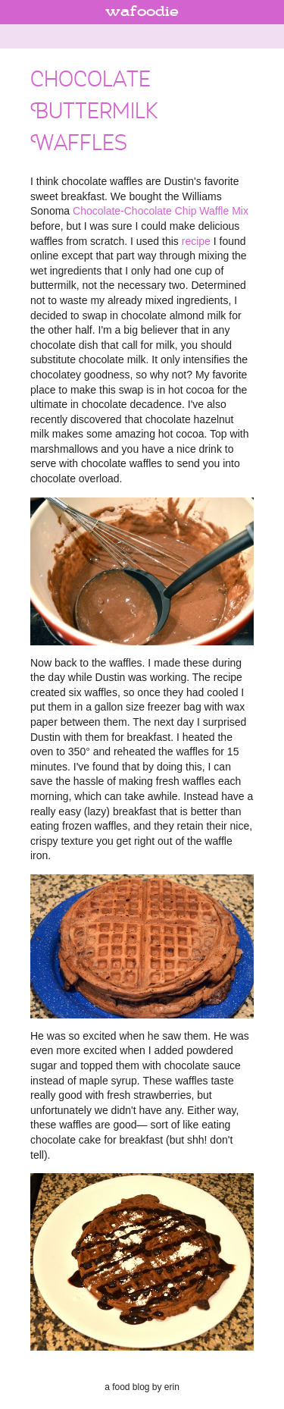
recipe (196, 241)
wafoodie (142, 12)
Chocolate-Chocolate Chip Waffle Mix (160, 211)
